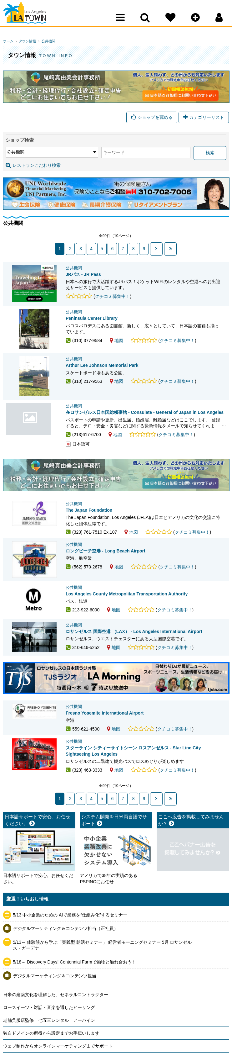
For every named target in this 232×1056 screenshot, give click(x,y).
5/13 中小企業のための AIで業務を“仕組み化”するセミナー (70, 941)
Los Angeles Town (30, 17)
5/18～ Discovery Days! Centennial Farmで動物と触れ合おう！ (74, 988)
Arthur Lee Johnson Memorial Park (102, 368)
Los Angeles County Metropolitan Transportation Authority (127, 600)
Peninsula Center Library (92, 321)
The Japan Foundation (89, 512)
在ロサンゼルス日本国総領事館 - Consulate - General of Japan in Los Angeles (34, 426)
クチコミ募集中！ (112, 295)
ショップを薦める (152, 118)
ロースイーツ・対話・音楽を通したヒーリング (49, 1034)
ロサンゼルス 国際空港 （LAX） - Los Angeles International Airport (134, 644)
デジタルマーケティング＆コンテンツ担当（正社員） (65, 955)
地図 (116, 343)
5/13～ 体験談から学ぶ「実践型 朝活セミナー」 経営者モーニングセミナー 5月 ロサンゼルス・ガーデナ (102, 972)
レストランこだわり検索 (33, 165)
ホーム (8, 41)
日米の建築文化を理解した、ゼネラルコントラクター (55, 1021)
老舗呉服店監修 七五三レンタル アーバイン (49, 1046)
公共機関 (44, 41)
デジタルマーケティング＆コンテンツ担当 (54, 1002)
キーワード (76, 153)
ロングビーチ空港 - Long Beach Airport (105, 553)
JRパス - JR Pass (83, 274)
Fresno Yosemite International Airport (105, 734)
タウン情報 (25, 41)
